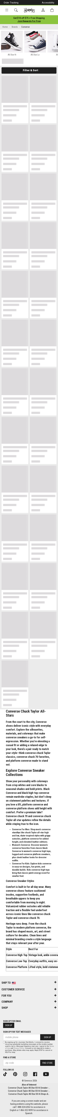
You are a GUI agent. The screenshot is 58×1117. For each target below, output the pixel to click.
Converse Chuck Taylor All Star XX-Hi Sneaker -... (29, 1088)
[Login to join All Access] (29, 18)
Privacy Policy (19, 1048)
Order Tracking (11, 2)
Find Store (47, 1063)
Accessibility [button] (48, 2)
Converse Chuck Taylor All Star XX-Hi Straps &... (29, 1094)
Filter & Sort (29, 70)
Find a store (9, 1057)
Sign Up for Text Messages (17, 1032)
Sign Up (8, 1025)
